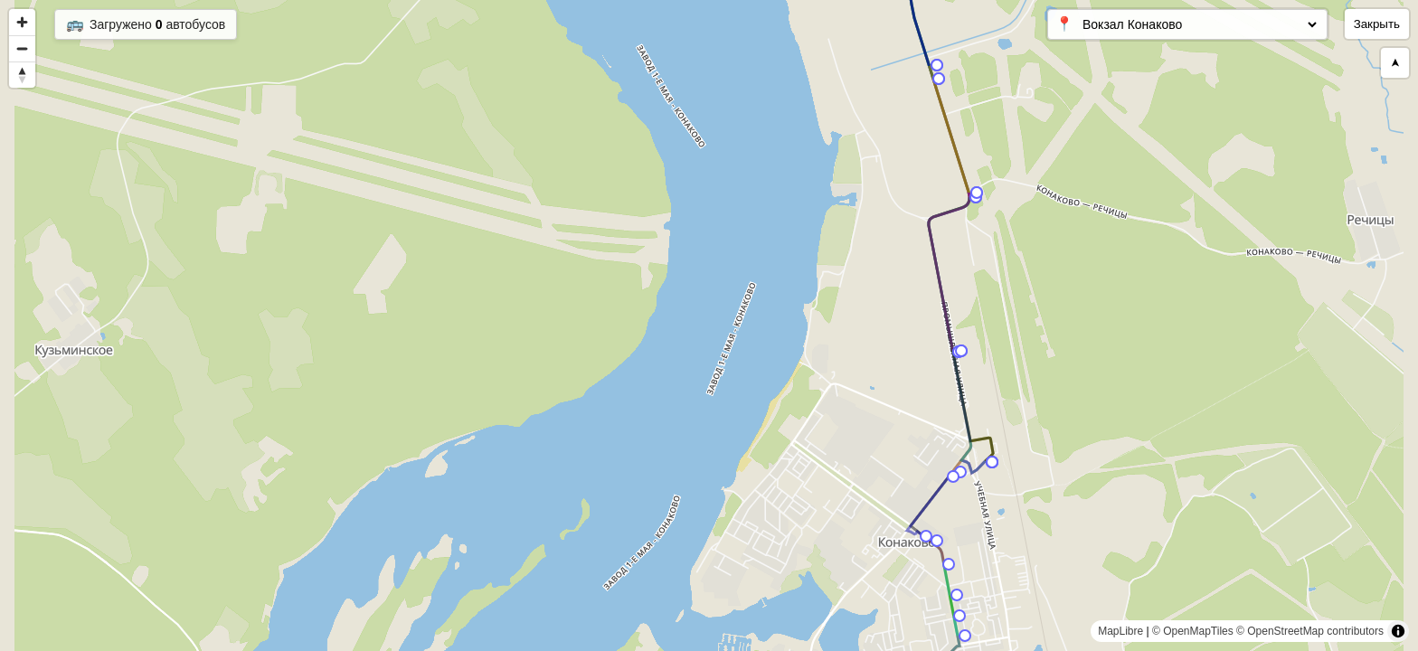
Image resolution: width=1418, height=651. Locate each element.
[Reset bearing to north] (22, 74)
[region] (709, 325)
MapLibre (1120, 631)
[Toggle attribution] (1398, 631)
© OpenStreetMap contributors (1310, 631)
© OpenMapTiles (1193, 631)
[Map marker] (965, 635)
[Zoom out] (22, 48)
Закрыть (1377, 24)
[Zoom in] (22, 22)
